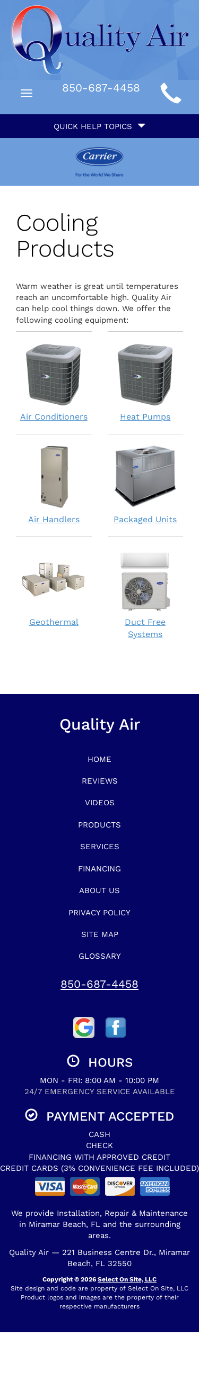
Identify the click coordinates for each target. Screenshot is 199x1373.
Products (99, 825)
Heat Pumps (146, 382)
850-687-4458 (99, 983)
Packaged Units (146, 484)
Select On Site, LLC (127, 1279)
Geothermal (54, 587)
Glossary (100, 956)
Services (99, 846)
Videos (100, 802)
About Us (99, 890)
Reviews (100, 781)
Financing (99, 869)
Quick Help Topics (99, 126)
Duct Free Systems (146, 593)
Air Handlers (54, 484)
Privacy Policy (99, 912)
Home (99, 759)
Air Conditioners (54, 382)
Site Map (99, 934)
